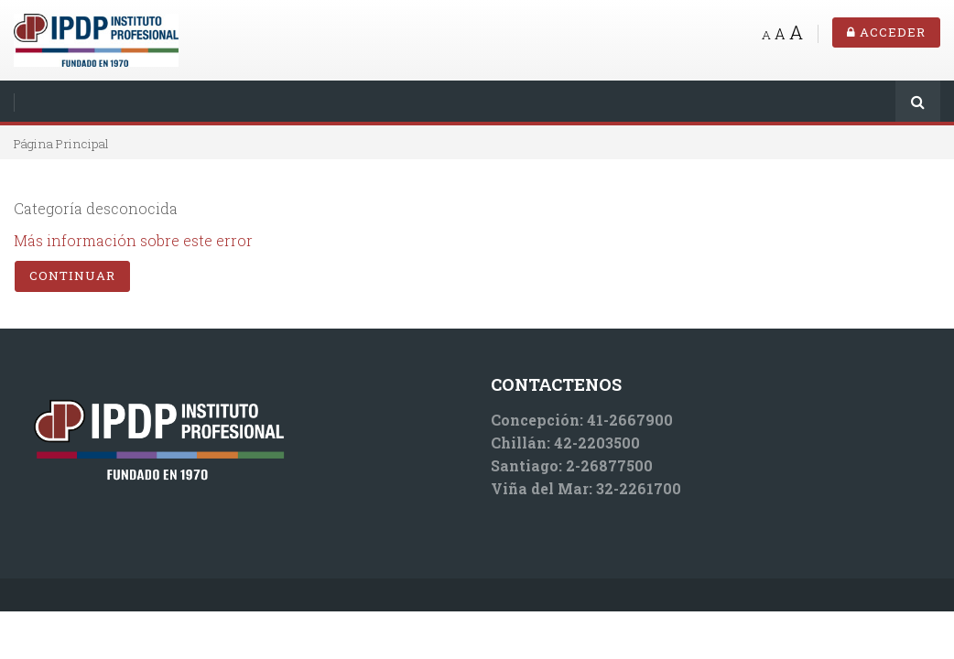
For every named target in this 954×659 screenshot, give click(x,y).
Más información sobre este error (133, 240)
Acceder (886, 32)
